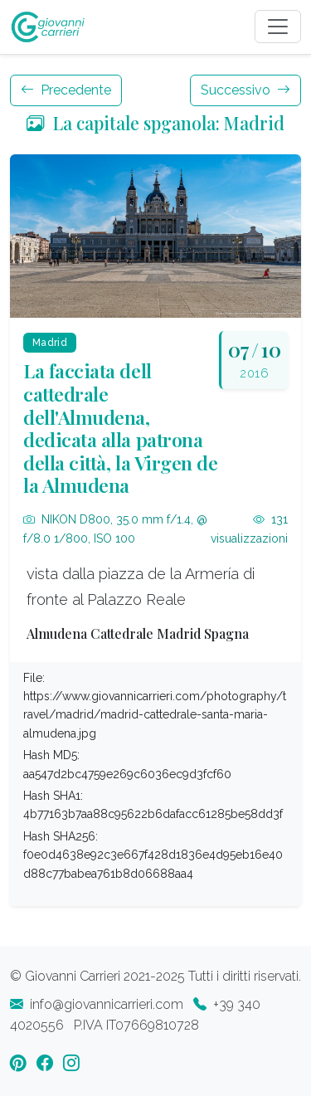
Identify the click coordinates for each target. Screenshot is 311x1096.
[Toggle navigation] (278, 26)
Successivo (245, 90)
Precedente (66, 90)
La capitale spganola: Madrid (155, 122)
